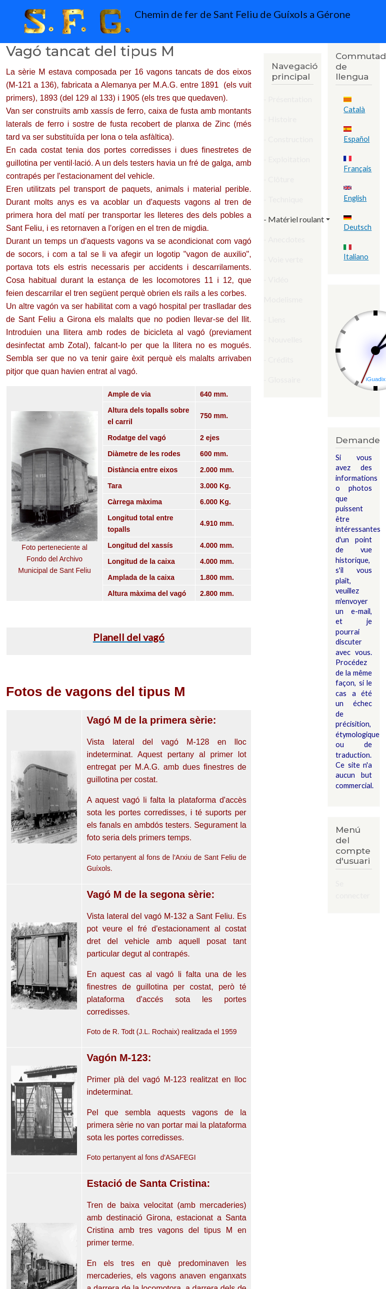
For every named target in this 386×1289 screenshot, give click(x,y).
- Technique (283, 199)
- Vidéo (276, 279)
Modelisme (283, 299)
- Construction (288, 139)
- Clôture (279, 179)
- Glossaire (282, 379)
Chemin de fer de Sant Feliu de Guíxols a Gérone (184, 22)
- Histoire (280, 119)
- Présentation (288, 99)
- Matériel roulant (294, 219)
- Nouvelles (283, 339)
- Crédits (279, 359)
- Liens (275, 319)
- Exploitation (287, 159)
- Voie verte (283, 259)
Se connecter (353, 889)
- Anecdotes (284, 239)
